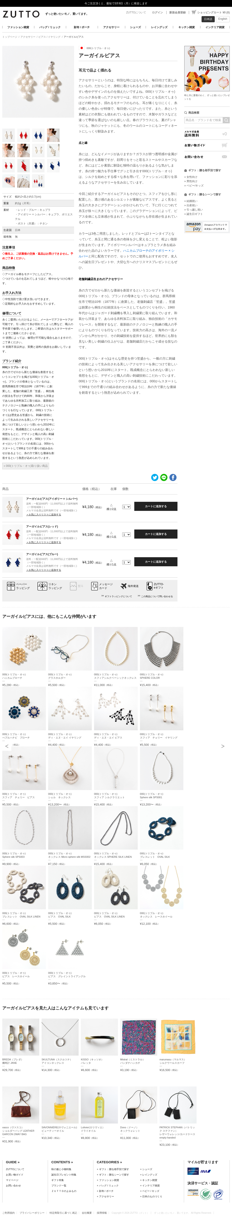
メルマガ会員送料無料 (207, 133)
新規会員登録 (177, 12)
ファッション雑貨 (18, 27)
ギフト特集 (57, 1180)
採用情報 (102, 1212)
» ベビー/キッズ (194, 185)
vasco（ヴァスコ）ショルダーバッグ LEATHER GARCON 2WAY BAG (18, 1131)
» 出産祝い (190, 205)
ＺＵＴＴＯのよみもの (63, 1191)
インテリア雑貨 (215, 27)
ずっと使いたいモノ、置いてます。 (67, 13)
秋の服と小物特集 (61, 1169)
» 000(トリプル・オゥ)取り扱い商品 (26, 465)
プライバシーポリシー (32, 1212)
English (222, 18)
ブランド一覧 (58, 1185)
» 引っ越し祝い (193, 209)
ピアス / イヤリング (49, 36)
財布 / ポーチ (82, 27)
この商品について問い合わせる (157, 596)
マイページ (12, 1180)
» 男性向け (190, 181)
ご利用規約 (8, 1212)
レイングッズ (159, 27)
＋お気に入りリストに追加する (43, 514)
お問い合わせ (207, 157)
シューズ (135, 27)
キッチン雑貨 (186, 27)
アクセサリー (111, 27)
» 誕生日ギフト (193, 214)
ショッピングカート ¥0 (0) (213, 12)
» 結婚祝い (190, 201)
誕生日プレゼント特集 (63, 1174)
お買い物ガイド (207, 145)
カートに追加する (156, 506)
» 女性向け (190, 177)
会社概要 (87, 1212)
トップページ (9, 36)
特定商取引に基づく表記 (63, 1212)
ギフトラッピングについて (118, 596)
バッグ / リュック (50, 27)
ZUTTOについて (136, 12)
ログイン (157, 12)
